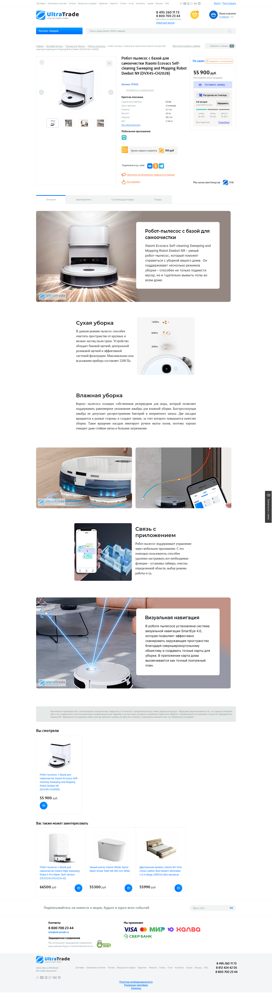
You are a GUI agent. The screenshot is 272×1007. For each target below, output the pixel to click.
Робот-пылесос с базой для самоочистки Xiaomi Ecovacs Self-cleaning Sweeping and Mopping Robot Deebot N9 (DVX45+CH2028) (59, 782)
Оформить (223, 103)
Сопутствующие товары (122, 199)
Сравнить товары (222, 46)
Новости (114, 3)
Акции (150, 3)
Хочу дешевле (133, 181)
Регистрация (229, 3)
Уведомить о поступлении (219, 61)
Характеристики (83, 199)
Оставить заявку (212, 84)
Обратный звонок (165, 22)
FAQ (167, 3)
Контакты (140, 3)
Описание (51, 199)
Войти (217, 3)
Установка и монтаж (57, 3)
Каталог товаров (48, 31)
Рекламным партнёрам (136, 985)
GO (231, 908)
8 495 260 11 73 (167, 12)
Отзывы (158, 199)
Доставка (41, 3)
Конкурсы (136, 988)
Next (110, 92)
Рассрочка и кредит (87, 3)
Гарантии (103, 3)
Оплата (72, 3)
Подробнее (224, 122)
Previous (41, 92)
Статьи (123, 3)
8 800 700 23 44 (168, 16)
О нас (131, 3)
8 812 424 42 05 (226, 968)
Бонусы (159, 3)
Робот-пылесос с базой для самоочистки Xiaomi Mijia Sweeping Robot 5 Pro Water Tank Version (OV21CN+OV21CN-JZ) (60, 873)
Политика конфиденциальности (136, 981)
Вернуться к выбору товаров (186, 45)
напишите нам (160, 716)
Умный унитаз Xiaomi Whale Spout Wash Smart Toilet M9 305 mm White (110, 869)
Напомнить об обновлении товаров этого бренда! (151, 174)
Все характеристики (130, 124)
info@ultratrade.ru (58, 932)
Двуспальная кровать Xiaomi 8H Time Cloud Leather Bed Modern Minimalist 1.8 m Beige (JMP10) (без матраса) (161, 871)
